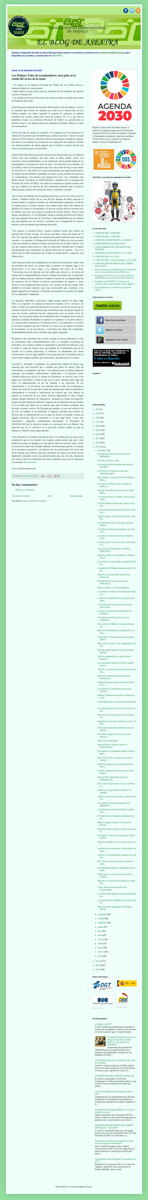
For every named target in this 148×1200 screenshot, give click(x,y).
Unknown (27, 476)
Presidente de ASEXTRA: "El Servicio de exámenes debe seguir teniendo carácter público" (115, 282)
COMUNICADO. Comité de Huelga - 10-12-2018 (115, 260)
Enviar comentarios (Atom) (34, 501)
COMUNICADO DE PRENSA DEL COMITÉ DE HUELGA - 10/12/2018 (114, 1126)
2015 (98, 447)
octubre (101, 918)
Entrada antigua (76, 496)
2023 (98, 413)
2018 (98, 434)
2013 (98, 965)
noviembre (102, 914)
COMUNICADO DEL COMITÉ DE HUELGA (114, 1076)
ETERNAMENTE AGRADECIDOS (110, 244)
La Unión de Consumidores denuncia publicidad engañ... (112, 472)
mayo (100, 939)
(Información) (29, 462)
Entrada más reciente (21, 496)
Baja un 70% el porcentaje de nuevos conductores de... (112, 778)
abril (100, 943)
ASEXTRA (57, 56)
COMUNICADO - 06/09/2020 (107, 233)
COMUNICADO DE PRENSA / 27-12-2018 (113, 253)
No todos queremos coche (108, 460)
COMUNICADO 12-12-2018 (107, 256)
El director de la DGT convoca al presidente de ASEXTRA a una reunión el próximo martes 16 (114, 276)
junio (100, 935)
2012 (98, 969)
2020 (98, 426)
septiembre (102, 923)
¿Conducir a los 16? (103, 1024)
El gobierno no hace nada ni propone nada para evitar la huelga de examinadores (114, 1142)
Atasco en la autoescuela (107, 741)
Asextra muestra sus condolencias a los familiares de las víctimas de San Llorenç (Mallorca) (115, 270)
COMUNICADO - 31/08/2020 (107, 237)
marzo (100, 948)
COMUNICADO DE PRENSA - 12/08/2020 (113, 240)
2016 (98, 443)
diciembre (102, 450)
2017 (98, 438)
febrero (101, 952)
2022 (98, 418)
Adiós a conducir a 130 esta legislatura (113, 588)
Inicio (49, 496)
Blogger (89, 1187)
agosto (101, 927)
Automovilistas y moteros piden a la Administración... (112, 746)
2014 (98, 961)
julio (100, 931)
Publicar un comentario (25, 490)
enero (100, 956)
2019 (98, 430)
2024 (98, 409)
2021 (98, 422)
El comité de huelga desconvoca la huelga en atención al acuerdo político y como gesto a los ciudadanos (121, 1041)
